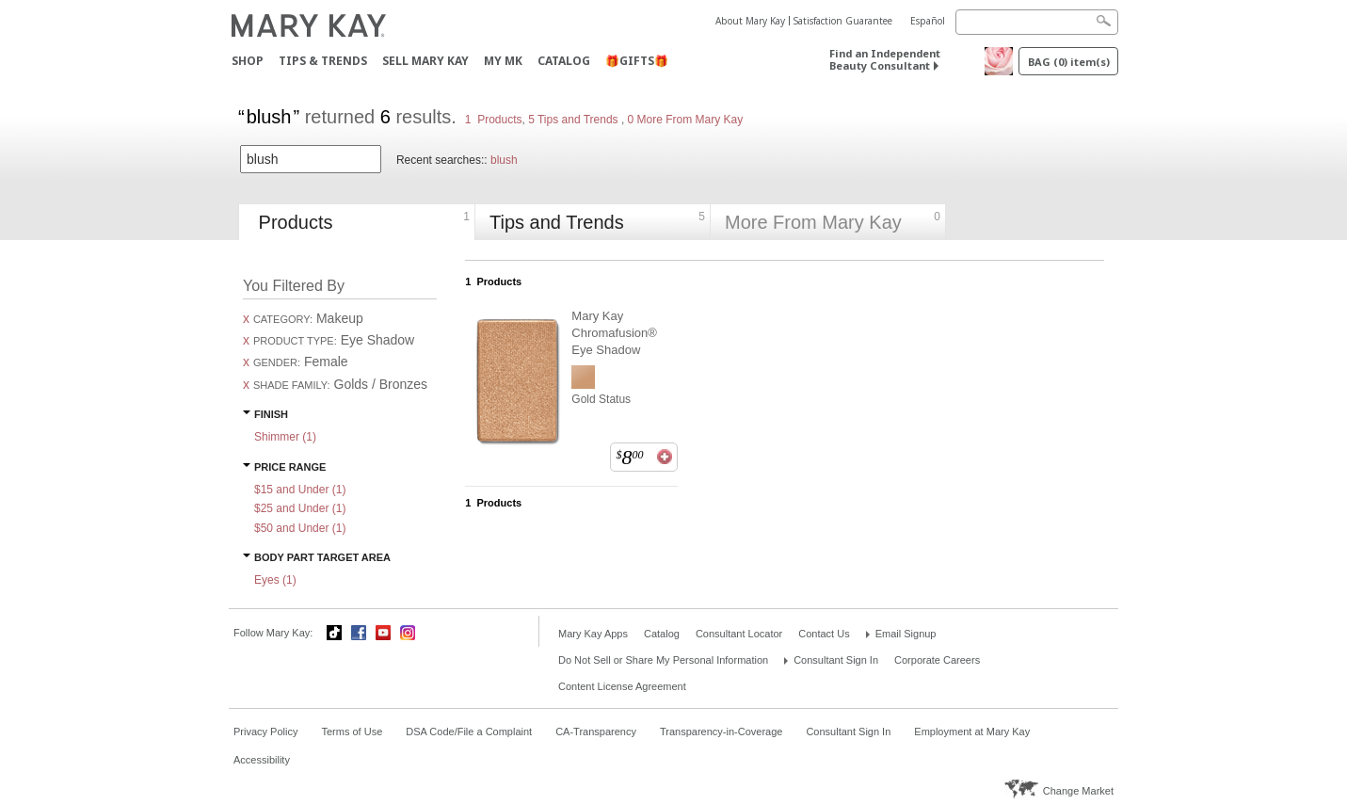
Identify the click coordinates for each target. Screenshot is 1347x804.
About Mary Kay (750, 20)
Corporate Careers (937, 660)
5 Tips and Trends (574, 119)
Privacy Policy (265, 731)
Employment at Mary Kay (972, 731)
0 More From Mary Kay (683, 119)
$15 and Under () (299, 489)
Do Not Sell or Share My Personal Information (663, 660)
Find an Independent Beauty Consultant (884, 59)
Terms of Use (351, 731)
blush (504, 160)
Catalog (563, 61)
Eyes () (275, 580)
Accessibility (261, 759)
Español (927, 20)
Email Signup (906, 633)
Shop (248, 61)
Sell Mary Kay (425, 61)
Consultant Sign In (836, 660)
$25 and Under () (299, 508)
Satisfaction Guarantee (843, 20)
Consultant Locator (739, 633)
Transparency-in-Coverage (721, 731)
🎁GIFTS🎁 (636, 61)
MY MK (503, 61)
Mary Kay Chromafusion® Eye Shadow (614, 333)
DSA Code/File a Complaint (469, 731)
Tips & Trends (323, 61)
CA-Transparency (595, 731)
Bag (1069, 62)
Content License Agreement (622, 686)
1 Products (493, 119)
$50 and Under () (299, 528)
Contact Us (823, 633)
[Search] (1036, 22)
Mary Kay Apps (593, 633)
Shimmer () (285, 436)
